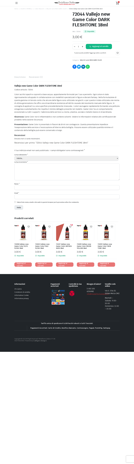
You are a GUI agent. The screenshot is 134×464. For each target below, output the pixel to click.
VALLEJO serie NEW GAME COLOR (56, 9)
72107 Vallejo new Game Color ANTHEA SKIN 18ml (64, 358)
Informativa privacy (21, 411)
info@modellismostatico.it (98, 406)
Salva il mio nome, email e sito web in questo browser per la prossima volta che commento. (48, 314)
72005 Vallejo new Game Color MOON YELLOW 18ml (84, 358)
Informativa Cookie (21, 407)
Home (16, 9)
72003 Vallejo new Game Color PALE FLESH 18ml (42, 358)
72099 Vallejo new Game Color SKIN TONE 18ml (105, 358)
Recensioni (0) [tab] (36, 189)
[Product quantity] (78, 46)
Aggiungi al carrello (100, 46)
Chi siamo (18, 401)
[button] (118, 53)
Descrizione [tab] (20, 189)
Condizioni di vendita (22, 404)
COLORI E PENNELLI (26, 9)
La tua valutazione (21, 267)
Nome (17, 296)
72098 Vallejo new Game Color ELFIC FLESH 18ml (21, 358)
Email (16, 305)
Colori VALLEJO (39, 9)
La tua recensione (21, 274)
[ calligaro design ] (40, 453)
